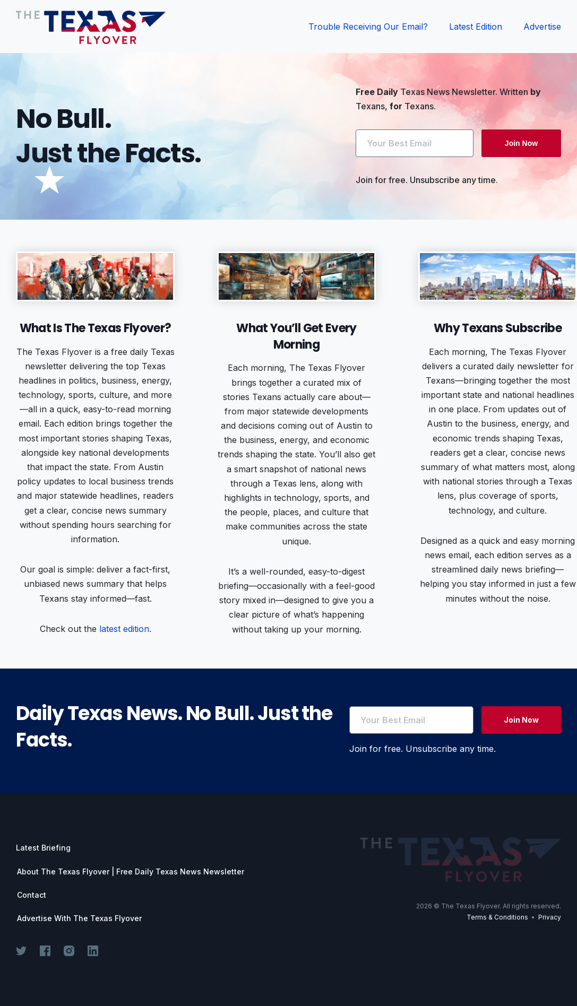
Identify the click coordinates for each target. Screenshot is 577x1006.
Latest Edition (475, 26)
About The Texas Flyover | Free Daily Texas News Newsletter (130, 872)
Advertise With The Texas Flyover (79, 918)
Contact (31, 895)
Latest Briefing (43, 847)
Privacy (549, 919)
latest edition (124, 628)
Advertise (542, 26)
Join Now (521, 143)
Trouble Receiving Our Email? (368, 26)
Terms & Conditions (497, 919)
